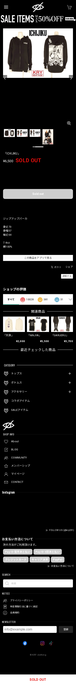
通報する (67, 276)
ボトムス (16, 382)
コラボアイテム (20, 400)
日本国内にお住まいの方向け (38, 205)
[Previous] (5, 78)
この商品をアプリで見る (38, 258)
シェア (69, 266)
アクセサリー (19, 391)
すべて (11, 299)
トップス (16, 373)
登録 (65, 629)
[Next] (71, 78)
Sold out (38, 193)
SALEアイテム (19, 409)
